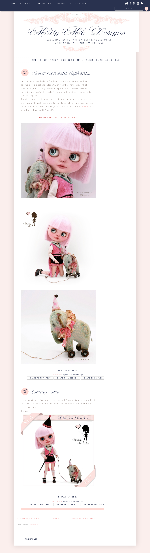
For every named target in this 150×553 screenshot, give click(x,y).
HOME (34, 60)
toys (81, 375)
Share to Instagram (95, 378)
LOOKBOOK (67, 60)
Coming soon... (46, 392)
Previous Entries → (85, 518)
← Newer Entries (28, 518)
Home (56, 518)
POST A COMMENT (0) (67, 370)
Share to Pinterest (40, 378)
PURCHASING (104, 60)
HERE (85, 106)
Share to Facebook (67, 378)
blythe (65, 375)
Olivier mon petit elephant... (60, 73)
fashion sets (74, 375)
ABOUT (54, 60)
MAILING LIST (85, 60)
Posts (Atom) (33, 524)
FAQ (117, 60)
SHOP (43, 60)
